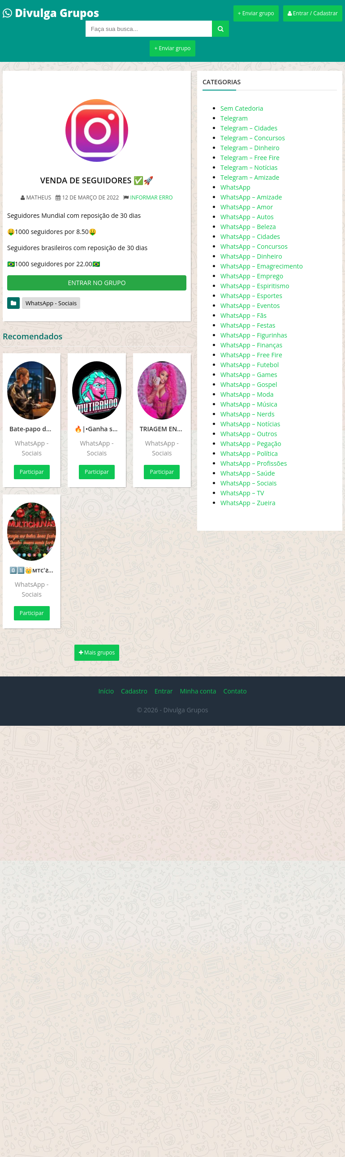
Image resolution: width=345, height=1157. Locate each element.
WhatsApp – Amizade (251, 197)
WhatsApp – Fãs (243, 315)
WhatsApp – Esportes (251, 295)
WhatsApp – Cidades (250, 236)
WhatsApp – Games (248, 374)
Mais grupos (97, 652)
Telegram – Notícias (248, 167)
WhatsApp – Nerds (247, 414)
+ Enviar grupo (256, 13)
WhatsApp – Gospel (248, 384)
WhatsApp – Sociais (248, 483)
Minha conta (198, 691)
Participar (32, 472)
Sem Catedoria (241, 108)
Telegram (234, 118)
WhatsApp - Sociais (51, 303)
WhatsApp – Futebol (249, 364)
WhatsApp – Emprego (251, 276)
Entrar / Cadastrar (313, 13)
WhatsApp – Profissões (253, 463)
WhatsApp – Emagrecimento (261, 266)
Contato (235, 691)
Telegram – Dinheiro (250, 147)
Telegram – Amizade (249, 177)
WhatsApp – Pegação (250, 443)
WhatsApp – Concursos (254, 246)
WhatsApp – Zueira (248, 502)
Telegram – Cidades (248, 128)
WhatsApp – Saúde (247, 473)
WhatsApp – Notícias (250, 424)
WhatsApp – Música (248, 404)
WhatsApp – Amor (246, 207)
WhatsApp (235, 187)
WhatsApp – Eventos (250, 305)
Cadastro (134, 691)
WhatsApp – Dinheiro (251, 256)
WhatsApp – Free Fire (251, 355)
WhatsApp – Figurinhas (253, 335)
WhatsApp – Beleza (248, 226)
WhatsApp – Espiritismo (254, 286)
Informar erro (151, 197)
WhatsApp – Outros (248, 433)
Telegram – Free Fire (250, 157)
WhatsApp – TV (242, 493)
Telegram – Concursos (252, 138)
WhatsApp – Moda (247, 394)
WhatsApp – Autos (247, 216)
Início (106, 691)
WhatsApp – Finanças (251, 345)
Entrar (164, 691)
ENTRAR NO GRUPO (96, 282)
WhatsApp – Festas (247, 325)
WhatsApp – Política (249, 453)
